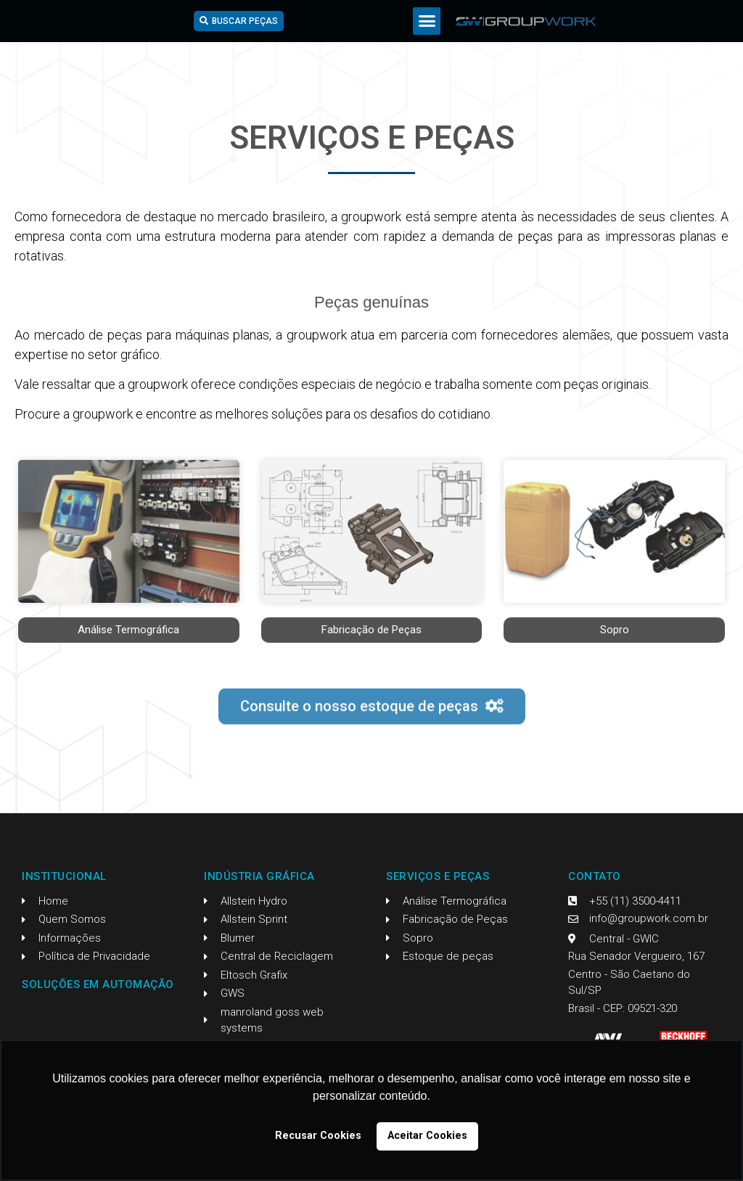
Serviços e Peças (437, 876)
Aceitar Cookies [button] (427, 1135)
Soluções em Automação (98, 984)
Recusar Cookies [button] (318, 1135)
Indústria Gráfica (259, 876)
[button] (426, 21)
